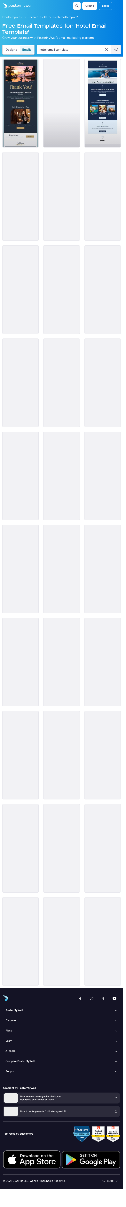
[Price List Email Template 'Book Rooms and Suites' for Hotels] (61, 196)
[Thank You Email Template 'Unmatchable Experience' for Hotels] (20, 941)
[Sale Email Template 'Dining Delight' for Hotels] (61, 382)
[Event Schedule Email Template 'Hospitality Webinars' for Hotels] (20, 662)
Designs (11, 49)
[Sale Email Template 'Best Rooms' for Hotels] (61, 476)
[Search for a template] (71, 49)
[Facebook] (80, 998)
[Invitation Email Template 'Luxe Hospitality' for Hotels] (61, 662)
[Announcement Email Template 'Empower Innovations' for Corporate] (20, 755)
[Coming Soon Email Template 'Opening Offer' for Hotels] (20, 289)
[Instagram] (92, 998)
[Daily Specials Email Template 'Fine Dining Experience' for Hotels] (102, 382)
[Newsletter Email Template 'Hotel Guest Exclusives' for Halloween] (61, 848)
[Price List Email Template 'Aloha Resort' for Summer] (61, 569)
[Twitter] (103, 998)
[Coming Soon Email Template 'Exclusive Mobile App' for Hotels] (102, 196)
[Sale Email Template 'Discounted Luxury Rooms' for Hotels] (20, 382)
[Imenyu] (117, 5)
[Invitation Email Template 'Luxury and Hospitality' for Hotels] (20, 196)
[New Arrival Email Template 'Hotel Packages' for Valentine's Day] (61, 755)
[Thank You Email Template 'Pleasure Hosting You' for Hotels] (20, 103)
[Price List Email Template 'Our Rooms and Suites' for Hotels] (102, 755)
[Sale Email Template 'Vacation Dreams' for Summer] (102, 848)
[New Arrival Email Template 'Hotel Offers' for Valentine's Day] (102, 662)
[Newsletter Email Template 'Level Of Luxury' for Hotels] (102, 289)
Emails (26, 49)
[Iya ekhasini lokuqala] (16, 6)
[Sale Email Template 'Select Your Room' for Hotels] (102, 941)
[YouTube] (114, 998)
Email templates (12, 17)
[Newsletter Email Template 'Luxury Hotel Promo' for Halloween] (61, 941)
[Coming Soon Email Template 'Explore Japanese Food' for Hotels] (20, 848)
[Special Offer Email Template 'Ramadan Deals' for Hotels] (102, 569)
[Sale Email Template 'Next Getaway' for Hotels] (61, 103)
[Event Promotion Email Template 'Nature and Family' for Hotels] (102, 476)
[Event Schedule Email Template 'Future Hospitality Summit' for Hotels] (61, 289)
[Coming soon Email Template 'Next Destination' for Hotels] (102, 103)
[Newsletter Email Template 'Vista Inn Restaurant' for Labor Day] (20, 569)
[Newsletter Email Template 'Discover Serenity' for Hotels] (20, 476)
